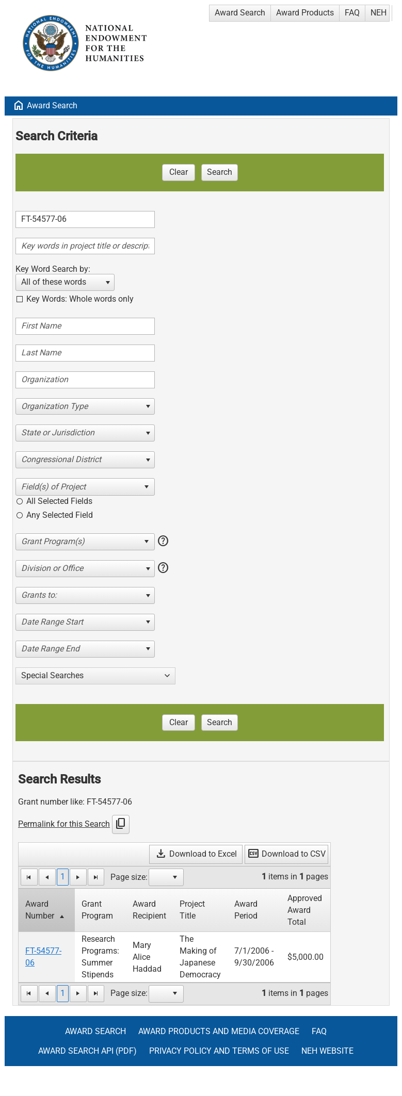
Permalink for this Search (64, 824)
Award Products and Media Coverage (218, 1031)
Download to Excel (196, 853)
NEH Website (327, 1051)
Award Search (240, 13)
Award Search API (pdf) (87, 1051)
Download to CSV (286, 853)
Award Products (305, 13)
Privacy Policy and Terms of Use (219, 1051)
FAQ (352, 13)
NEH (379, 13)
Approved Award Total (304, 910)
